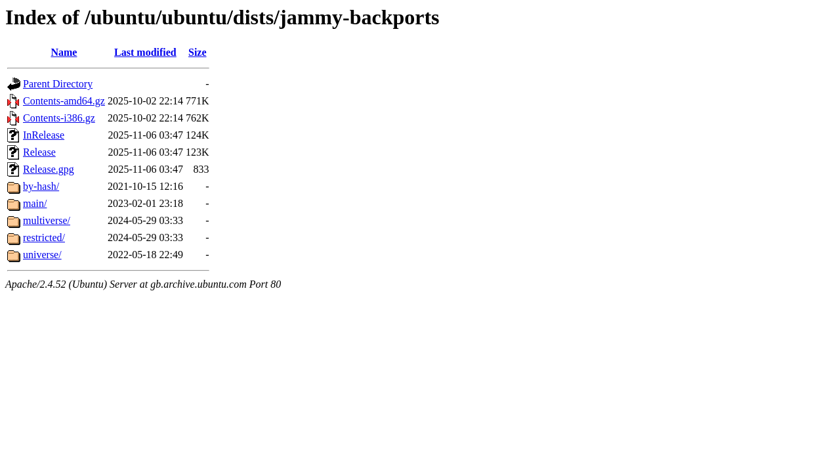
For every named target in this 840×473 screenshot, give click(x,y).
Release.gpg (48, 169)
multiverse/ (46, 220)
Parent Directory (58, 83)
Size (197, 52)
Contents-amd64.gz (64, 100)
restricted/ (44, 237)
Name (64, 52)
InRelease (43, 135)
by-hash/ (41, 186)
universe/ (42, 254)
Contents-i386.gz (59, 118)
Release (39, 152)
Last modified (145, 52)
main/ (35, 203)
